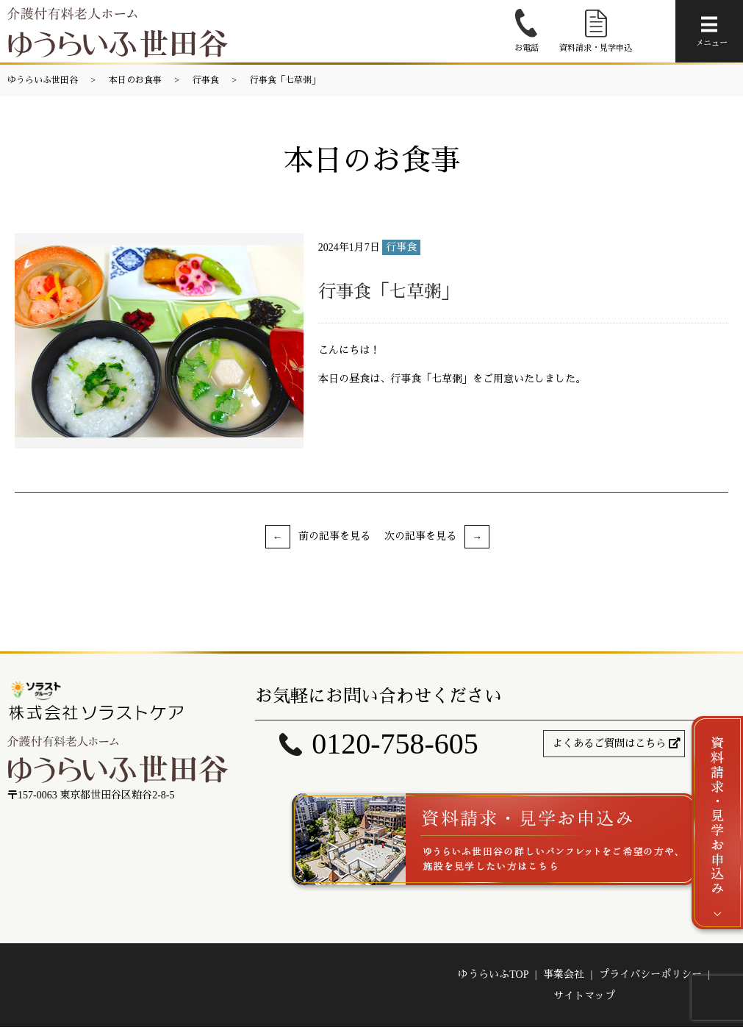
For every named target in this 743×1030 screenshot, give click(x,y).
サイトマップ (584, 998)
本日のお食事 (135, 80)
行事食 (206, 80)
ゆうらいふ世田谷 (42, 80)
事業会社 (563, 976)
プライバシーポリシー (650, 976)
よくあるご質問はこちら (609, 743)
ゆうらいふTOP (493, 976)
